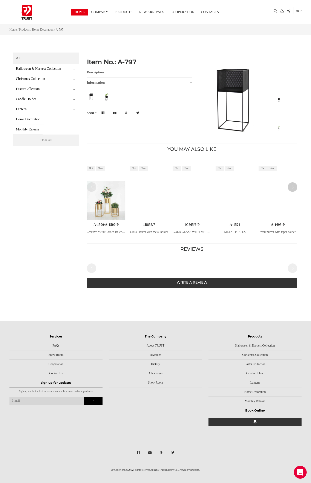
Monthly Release (255, 401)
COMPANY (99, 12)
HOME (80, 12)
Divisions (155, 354)
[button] (292, 187)
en (299, 10)
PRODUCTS (124, 12)
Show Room (56, 354)
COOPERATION (183, 12)
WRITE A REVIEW (192, 284)
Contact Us (56, 373)
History (155, 364)
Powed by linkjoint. (189, 469)
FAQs (55, 345)
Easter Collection (255, 364)
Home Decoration (43, 29)
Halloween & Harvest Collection (255, 345)
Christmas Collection (255, 354)
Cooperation (56, 364)
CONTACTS (210, 12)
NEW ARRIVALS (151, 12)
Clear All (46, 140)
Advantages (155, 373)
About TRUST (155, 345)
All (18, 58)
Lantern (255, 382)
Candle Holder (255, 373)
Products (24, 29)
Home (13, 29)
